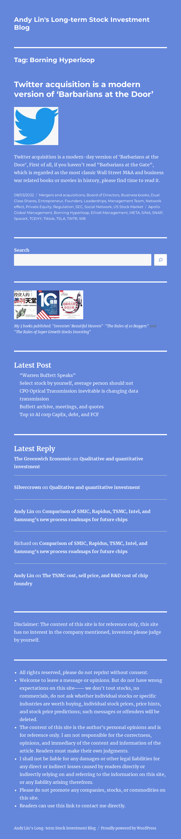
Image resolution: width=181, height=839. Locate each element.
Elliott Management (109, 212)
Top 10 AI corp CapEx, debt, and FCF (59, 414)
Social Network (98, 206)
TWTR (72, 218)
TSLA (60, 218)
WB (82, 218)
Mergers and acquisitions (62, 195)
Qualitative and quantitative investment (94, 487)
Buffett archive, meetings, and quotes (62, 406)
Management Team (126, 201)
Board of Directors (103, 195)
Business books (135, 195)
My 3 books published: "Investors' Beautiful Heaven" (58, 326)
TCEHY (35, 218)
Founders (73, 201)
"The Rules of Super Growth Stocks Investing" (52, 332)
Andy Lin (24, 511)
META (134, 212)
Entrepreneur (50, 201)
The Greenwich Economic (42, 459)
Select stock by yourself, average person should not (76, 383)
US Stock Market (128, 206)
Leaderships (95, 201)
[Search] (160, 260)
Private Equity (39, 206)
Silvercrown (27, 487)
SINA (145, 212)
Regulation (63, 206)
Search (21, 250)
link (71, 805)
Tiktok (49, 218)
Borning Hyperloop (71, 212)
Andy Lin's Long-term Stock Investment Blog (55, 828)
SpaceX (21, 218)
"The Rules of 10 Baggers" (127, 326)
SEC (79, 206)
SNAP (157, 212)
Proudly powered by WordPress (128, 828)
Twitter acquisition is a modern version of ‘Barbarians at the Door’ (83, 89)
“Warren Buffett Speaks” (48, 375)
